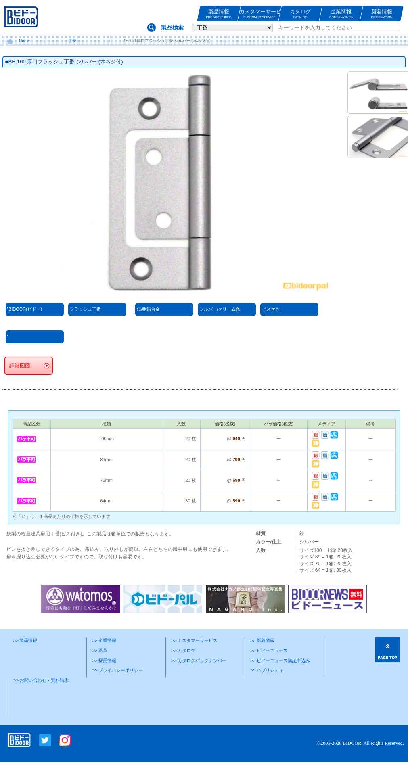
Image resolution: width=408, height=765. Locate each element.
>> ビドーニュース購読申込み (280, 660)
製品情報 (219, 13)
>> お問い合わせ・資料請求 (41, 680)
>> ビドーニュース (269, 650)
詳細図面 (19, 365)
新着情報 (382, 13)
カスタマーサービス (259, 13)
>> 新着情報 (262, 640)
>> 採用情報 (104, 660)
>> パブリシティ (266, 670)
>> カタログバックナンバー (198, 660)
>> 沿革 (99, 650)
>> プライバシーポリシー (117, 670)
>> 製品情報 (25, 640)
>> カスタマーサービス (194, 640)
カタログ (300, 13)
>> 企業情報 (104, 640)
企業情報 (341, 13)
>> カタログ (183, 650)
